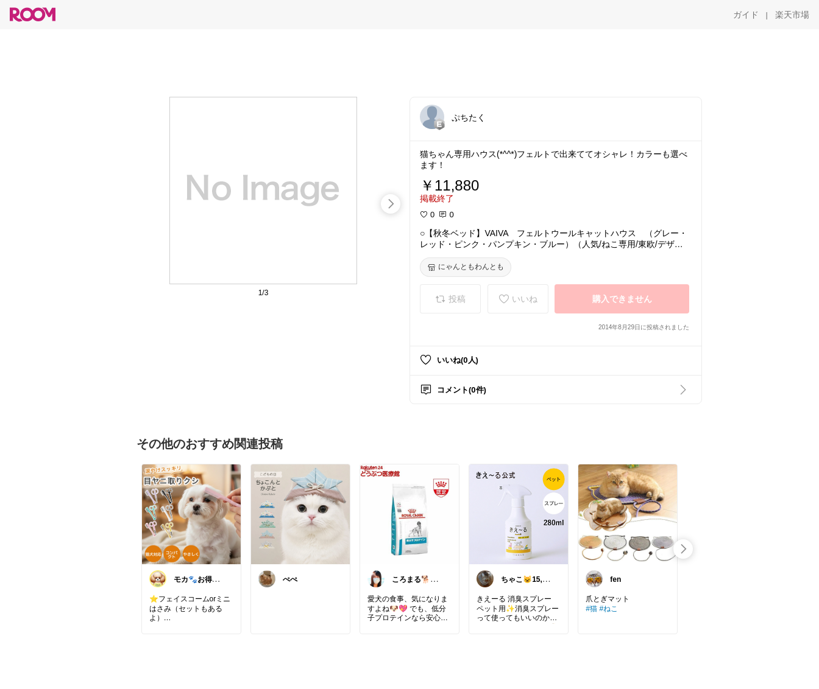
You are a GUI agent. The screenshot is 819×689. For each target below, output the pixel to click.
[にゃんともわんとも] (465, 267)
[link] (191, 513)
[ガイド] (746, 14)
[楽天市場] (792, 14)
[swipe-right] (390, 204)
